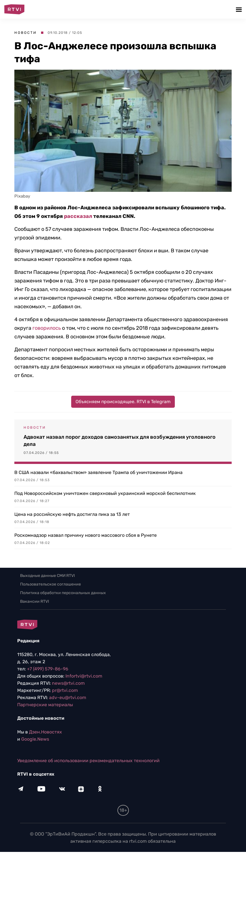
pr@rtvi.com (65, 690)
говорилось (46, 328)
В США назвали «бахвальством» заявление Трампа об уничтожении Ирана (98, 472)
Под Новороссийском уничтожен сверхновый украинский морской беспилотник (105, 493)
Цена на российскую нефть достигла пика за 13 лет (72, 514)
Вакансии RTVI (34, 601)
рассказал (78, 216)
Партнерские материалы (45, 704)
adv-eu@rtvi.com (67, 697)
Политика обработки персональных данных (63, 592)
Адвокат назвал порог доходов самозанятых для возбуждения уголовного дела (120, 440)
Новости (25, 33)
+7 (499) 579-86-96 (47, 669)
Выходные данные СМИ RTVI (47, 575)
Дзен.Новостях (45, 732)
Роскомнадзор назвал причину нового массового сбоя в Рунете (85, 535)
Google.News (35, 739)
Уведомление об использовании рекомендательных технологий (88, 760)
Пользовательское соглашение (50, 584)
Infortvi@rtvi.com (83, 676)
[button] (239, 9)
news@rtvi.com (68, 683)
